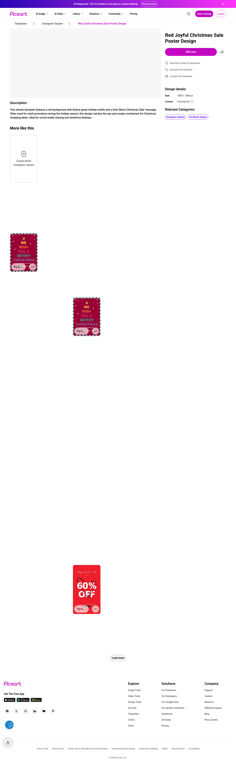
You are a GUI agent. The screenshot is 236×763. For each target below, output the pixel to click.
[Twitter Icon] (16, 711)
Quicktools (167, 714)
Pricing (165, 725)
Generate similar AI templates (185, 63)
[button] (42, 13)
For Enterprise (169, 690)
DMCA (165, 749)
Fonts (131, 725)
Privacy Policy (58, 749)
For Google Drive (170, 702)
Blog (207, 714)
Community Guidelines (148, 749)
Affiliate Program (213, 708)
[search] (189, 14)
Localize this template (181, 76)
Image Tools (134, 690)
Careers (209, 696)
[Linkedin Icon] (34, 711)
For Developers (169, 696)
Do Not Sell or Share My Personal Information (88, 749)
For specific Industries (173, 708)
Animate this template (181, 69)
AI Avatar (166, 719)
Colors (131, 719)
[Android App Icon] (23, 701)
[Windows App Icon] (36, 701)
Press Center (211, 719)
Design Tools (134, 702)
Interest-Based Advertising (123, 749)
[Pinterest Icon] (53, 711)
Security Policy (178, 749)
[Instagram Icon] (25, 711)
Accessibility (193, 749)
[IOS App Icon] (9, 701)
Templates (133, 714)
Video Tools (134, 696)
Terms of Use (42, 749)
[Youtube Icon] (44, 711)
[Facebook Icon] (7, 711)
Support (209, 690)
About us (209, 702)
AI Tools (132, 708)
